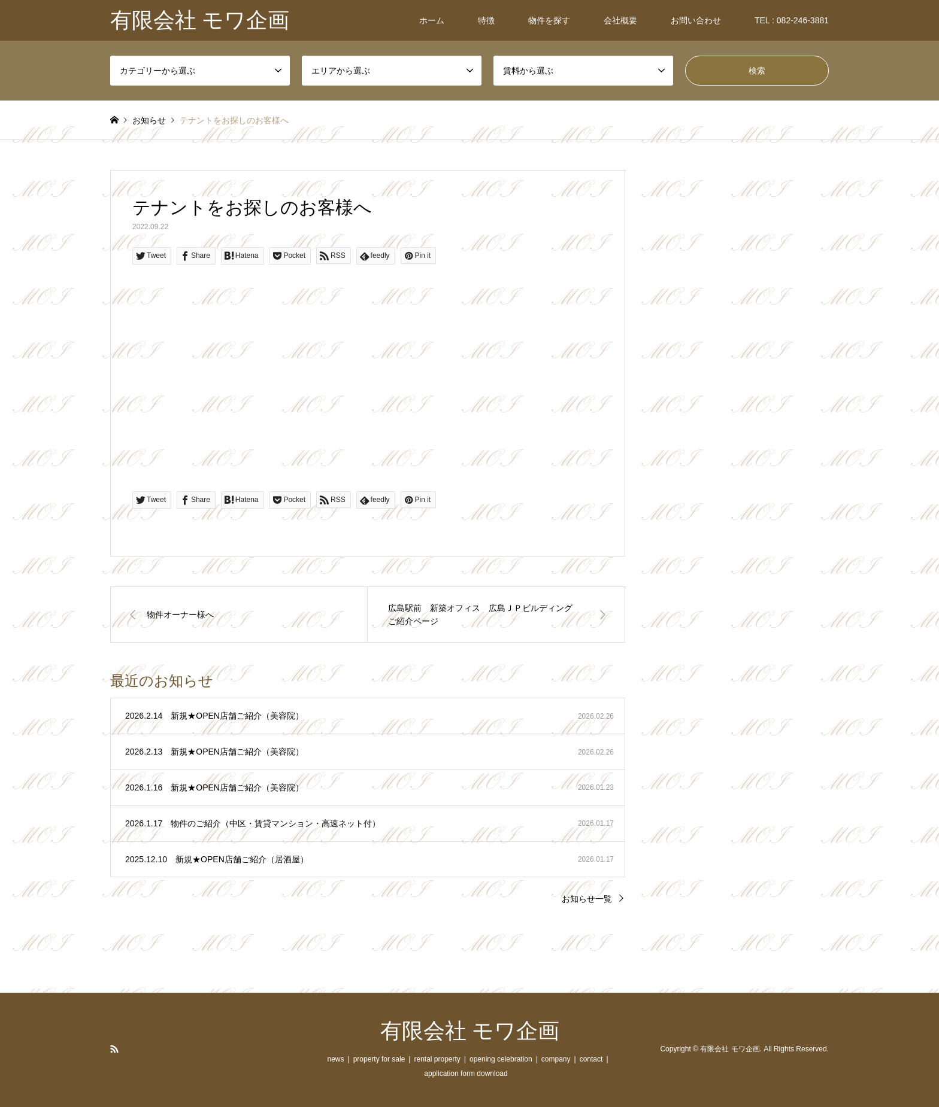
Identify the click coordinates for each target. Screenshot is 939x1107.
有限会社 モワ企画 (469, 1031)
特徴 (486, 20)
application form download (465, 1073)
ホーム (431, 20)
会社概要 (620, 20)
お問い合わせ (696, 20)
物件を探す (549, 20)
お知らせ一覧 (587, 899)
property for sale (379, 1059)
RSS (114, 1049)
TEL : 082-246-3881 (792, 20)
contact (591, 1059)
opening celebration (500, 1059)
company (556, 1059)
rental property (437, 1059)
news (335, 1059)
